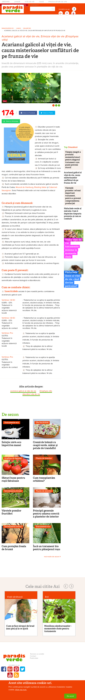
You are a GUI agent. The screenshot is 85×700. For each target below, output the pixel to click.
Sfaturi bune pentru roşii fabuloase (13, 479)
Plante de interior (44, 458)
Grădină (6, 2)
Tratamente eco (11, 422)
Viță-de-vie (29, 2)
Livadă (17, 2)
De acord (70, 696)
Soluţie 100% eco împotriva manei (11, 444)
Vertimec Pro (7, 333)
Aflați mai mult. (21, 690)
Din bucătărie (42, 422)
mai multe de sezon (52, 557)
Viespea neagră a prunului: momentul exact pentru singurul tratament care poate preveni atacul (73, 160)
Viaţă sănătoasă (15, 597)
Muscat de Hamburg (24, 187)
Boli (47, 597)
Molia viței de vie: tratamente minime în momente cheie (73, 248)
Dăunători (27, 28)
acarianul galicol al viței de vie (23, 391)
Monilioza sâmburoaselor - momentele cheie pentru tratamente (57, 629)
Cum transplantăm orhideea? (44, 479)
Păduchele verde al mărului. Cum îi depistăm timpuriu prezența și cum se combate (72, 213)
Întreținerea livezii (13, 491)
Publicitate (34, 658)
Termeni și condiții (37, 654)
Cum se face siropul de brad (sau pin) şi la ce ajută (20, 627)
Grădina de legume (13, 458)
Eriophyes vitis (46, 391)
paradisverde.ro (8, 28)
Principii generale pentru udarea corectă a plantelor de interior (46, 513)
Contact (33, 656)
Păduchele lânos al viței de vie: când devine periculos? (72, 279)
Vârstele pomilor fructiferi (11, 512)
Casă (41, 2)
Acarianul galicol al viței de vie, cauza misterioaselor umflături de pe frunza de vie (34, 30)
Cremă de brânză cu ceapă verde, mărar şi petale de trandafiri (45, 445)
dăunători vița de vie (31, 394)
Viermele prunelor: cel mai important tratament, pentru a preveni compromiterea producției (73, 196)
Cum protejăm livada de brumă (14, 548)
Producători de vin (57, 2)
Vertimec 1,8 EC (8, 300)
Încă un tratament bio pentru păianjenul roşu (46, 548)
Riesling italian (40, 187)
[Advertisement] (42, 21)
